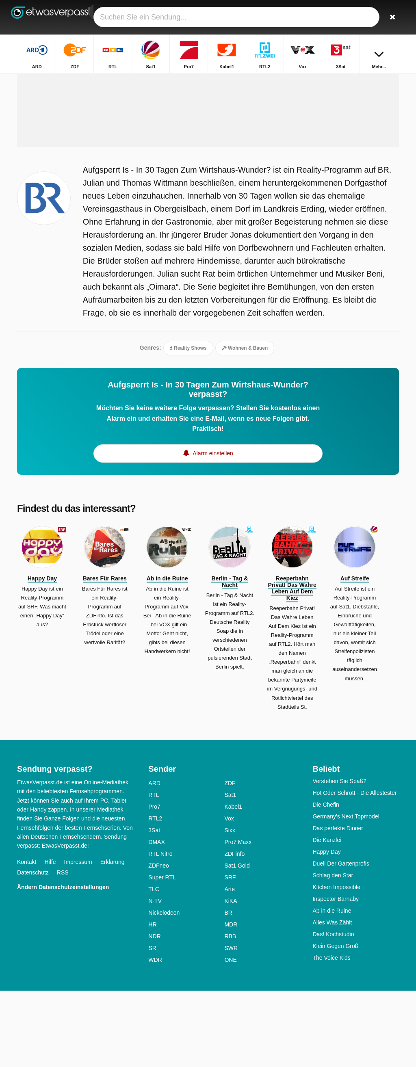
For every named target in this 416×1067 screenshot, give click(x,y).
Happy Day (326, 928)
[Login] (375, 17)
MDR (230, 1001)
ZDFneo (158, 942)
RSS (63, 949)
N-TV (155, 977)
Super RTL (162, 953)
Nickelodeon (164, 989)
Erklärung (112, 938)
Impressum (78, 938)
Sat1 (230, 871)
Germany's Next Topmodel (345, 893)
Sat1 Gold (236, 942)
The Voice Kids (331, 1034)
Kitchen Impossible (336, 963)
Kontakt (26, 938)
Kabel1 (233, 883)
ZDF (229, 859)
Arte (229, 965)
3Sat (154, 906)
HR (152, 1001)
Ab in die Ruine (331, 987)
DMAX (156, 918)
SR (152, 1024)
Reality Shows (188, 421)
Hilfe (50, 938)
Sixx (229, 906)
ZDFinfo (234, 930)
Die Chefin (325, 881)
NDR (154, 1012)
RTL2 (155, 895)
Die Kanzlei (326, 916)
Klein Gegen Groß (335, 1022)
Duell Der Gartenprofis (340, 940)
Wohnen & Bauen (245, 421)
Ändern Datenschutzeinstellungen (63, 963)
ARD (154, 859)
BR (228, 989)
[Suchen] (394, 17)
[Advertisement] (208, 161)
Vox (229, 895)
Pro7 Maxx (237, 918)
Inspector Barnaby (335, 975)
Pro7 (154, 883)
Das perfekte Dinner (337, 904)
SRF (230, 953)
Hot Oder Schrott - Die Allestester (354, 869)
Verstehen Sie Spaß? (339, 857)
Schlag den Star (332, 951)
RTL (153, 871)
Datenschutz (33, 949)
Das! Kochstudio (333, 1010)
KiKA (230, 977)
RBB (230, 1012)
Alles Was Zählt (332, 999)
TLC (153, 965)
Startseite (259, 80)
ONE (230, 1036)
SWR (231, 1024)
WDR (155, 1036)
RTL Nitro (160, 930)
